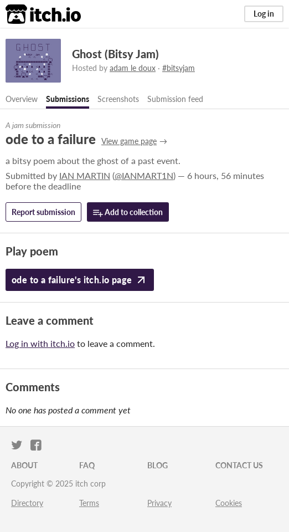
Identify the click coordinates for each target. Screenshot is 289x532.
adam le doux (133, 68)
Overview (22, 99)
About (24, 465)
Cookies (228, 503)
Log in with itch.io (40, 343)
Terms (89, 503)
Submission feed (175, 99)
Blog (157, 465)
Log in (264, 13)
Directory (27, 503)
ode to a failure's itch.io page (80, 280)
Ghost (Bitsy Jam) (115, 53)
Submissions (67, 99)
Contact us (239, 465)
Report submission (43, 212)
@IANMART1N (144, 175)
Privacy (159, 503)
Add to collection (128, 212)
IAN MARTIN (84, 175)
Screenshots (118, 99)
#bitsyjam (178, 68)
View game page (129, 141)
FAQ (87, 465)
